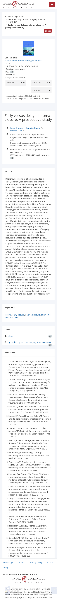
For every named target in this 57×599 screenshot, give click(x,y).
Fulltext (10, 336)
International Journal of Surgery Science (26, 19)
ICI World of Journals (14, 16)
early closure (18, 314)
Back (48, 30)
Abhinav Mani (16, 130)
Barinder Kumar (33, 128)
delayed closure (32, 314)
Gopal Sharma (16, 128)
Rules (21, 562)
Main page (8, 562)
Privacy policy (36, 562)
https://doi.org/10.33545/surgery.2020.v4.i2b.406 (29, 342)
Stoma (8, 314)
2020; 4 (13, 22)
